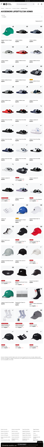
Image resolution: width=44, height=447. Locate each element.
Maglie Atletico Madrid (26, 435)
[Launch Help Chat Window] (40, 442)
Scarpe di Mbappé (4, 435)
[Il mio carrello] (41, 4)
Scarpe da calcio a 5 (5, 431)
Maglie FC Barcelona (26, 433)
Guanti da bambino (15, 435)
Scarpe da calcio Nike (16, 429)
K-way (34, 433)
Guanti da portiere (25, 429)
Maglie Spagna (36, 429)
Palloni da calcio (15, 431)
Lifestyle (2, 8)
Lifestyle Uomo (8, 8)
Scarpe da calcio (4, 429)
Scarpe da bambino (15, 433)
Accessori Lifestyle (15, 8)
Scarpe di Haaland (4, 433)
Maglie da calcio (36, 431)
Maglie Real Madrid (26, 431)
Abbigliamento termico (26, 437)
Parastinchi (35, 435)
